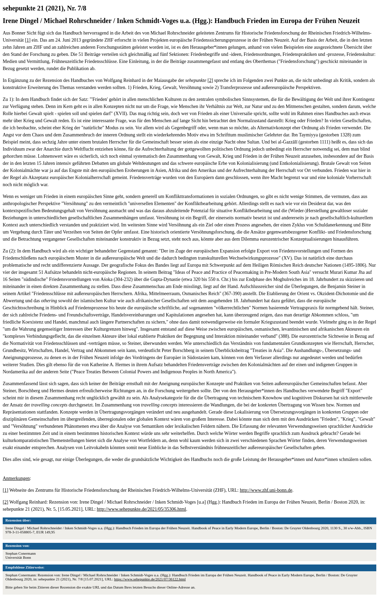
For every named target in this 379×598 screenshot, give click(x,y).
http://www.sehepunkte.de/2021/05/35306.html (141, 509)
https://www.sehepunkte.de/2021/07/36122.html (150, 579)
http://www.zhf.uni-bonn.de (266, 490)
